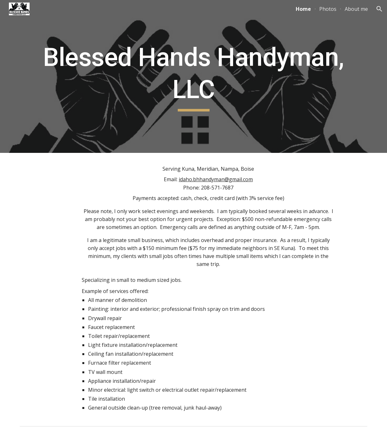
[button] (379, 9)
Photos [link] (327, 8)
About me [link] (356, 8)
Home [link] (303, 8)
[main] (193, 76)
